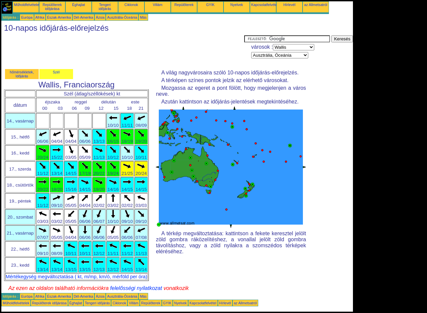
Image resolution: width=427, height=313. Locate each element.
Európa (26, 17)
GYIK (210, 5)
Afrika (39, 17)
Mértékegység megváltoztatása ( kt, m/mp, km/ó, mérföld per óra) (76, 276)
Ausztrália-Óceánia (122, 17)
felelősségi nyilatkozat (136, 288)
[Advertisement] (122, 50)
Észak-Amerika (59, 17)
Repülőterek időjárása (52, 7)
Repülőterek (183, 5)
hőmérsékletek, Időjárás (22, 74)
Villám (157, 5)
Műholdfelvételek (27, 5)
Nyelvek (237, 5)
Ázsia (100, 17)
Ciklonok (131, 5)
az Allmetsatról (315, 5)
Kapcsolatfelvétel (264, 5)
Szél (56, 72)
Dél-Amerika (83, 17)
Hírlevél (289, 5)
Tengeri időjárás (105, 7)
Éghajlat (78, 5)
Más (143, 17)
